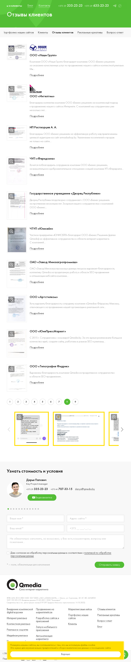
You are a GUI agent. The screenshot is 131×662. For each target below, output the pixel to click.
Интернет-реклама (17, 618)
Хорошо (65, 654)
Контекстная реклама (18, 624)
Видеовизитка (42, 497)
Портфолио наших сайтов (18, 32)
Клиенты (43, 32)
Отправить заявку (109, 564)
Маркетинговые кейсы (80, 609)
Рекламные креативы (90, 32)
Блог (99, 626)
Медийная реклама (17, 635)
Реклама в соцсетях (17, 630)
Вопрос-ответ (115, 32)
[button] (121, 429)
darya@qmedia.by (85, 489)
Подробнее (37, 75)
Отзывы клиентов (62, 32)
